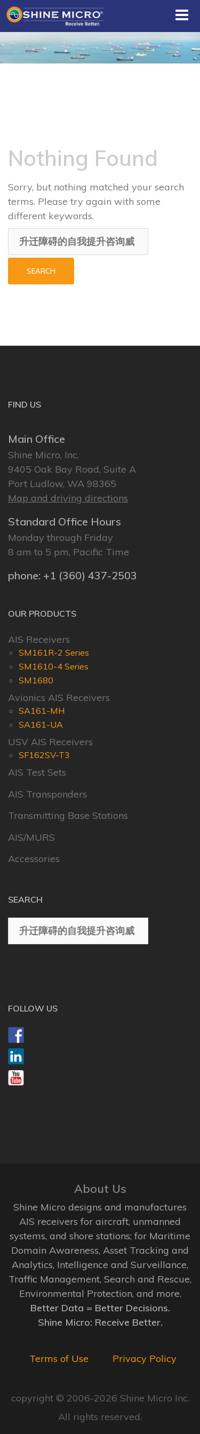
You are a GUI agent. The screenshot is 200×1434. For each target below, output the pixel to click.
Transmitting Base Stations (68, 815)
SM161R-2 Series (54, 652)
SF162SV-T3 (44, 755)
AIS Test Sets (37, 772)
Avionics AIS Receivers (59, 697)
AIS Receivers (39, 639)
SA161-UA (41, 724)
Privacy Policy (145, 1358)
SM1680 (36, 680)
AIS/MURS (31, 837)
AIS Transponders (47, 794)
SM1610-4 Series (54, 666)
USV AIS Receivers (50, 742)
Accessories (34, 859)
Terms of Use (59, 1358)
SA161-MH (42, 710)
